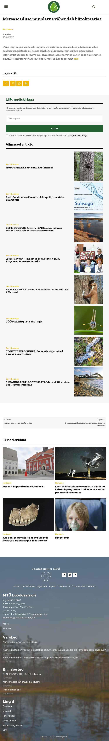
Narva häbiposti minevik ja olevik (23, 486)
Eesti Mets (8, 30)
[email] (54, 118)
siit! (76, 58)
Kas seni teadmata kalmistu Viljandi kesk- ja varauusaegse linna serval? (25, 539)
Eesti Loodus (12, 164)
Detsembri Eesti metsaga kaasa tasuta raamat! (85, 424)
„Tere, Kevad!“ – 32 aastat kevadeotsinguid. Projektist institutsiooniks (33, 260)
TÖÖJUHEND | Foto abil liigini (24, 321)
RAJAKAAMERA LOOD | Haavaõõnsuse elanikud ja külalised (37, 291)
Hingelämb (62, 537)
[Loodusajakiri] (54, 7)
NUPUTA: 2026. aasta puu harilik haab (29, 167)
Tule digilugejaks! (12, 689)
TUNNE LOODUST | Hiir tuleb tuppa (22, 674)
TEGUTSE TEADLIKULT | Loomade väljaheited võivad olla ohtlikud (34, 352)
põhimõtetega (79, 135)
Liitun (54, 128)
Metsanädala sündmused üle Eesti (21, 681)
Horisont (7, 483)
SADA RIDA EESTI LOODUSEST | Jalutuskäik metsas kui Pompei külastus (38, 383)
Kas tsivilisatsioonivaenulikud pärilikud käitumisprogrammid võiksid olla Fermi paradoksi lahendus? (80, 489)
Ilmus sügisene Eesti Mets (18, 423)
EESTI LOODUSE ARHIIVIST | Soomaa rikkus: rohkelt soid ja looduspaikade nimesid (34, 229)
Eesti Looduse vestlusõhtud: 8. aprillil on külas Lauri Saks (35, 198)
